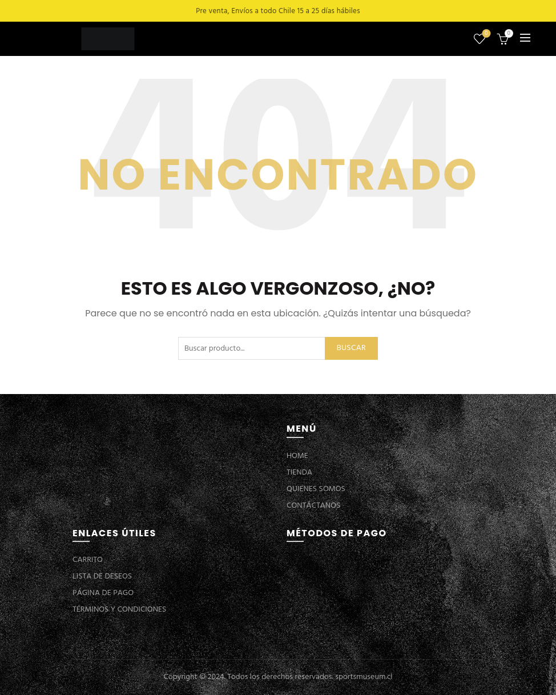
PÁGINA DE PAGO (103, 593)
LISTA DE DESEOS (102, 576)
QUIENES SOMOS (316, 489)
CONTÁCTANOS (313, 505)
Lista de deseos (485, 34)
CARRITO (87, 560)
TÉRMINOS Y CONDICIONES (119, 609)
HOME (297, 456)
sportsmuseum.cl (363, 677)
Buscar (351, 348)
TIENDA (299, 472)
